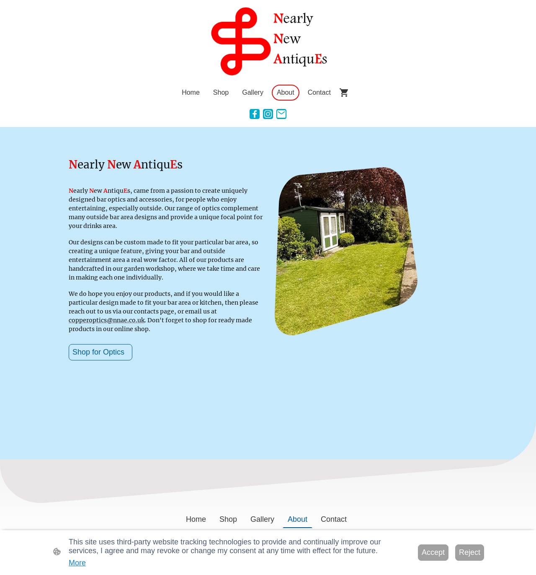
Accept (433, 552)
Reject (469, 552)
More (77, 563)
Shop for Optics (100, 352)
